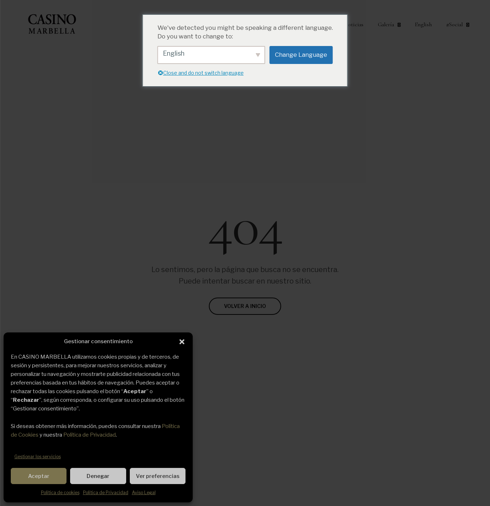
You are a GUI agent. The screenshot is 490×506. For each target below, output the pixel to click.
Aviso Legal (144, 492)
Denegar (98, 476)
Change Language (301, 54)
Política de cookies (60, 492)
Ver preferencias (157, 476)
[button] (182, 341)
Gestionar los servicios (37, 456)
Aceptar (38, 476)
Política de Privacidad (89, 435)
